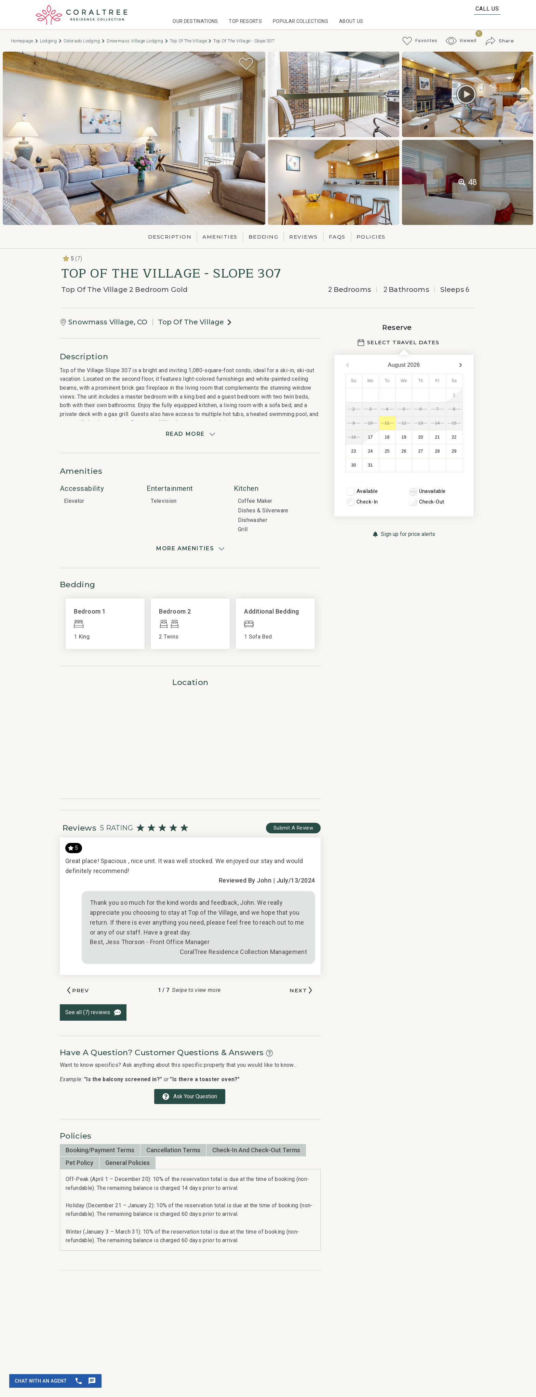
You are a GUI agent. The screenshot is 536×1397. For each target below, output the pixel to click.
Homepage (25, 40)
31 (370, 465)
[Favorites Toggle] (419, 41)
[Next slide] (301, 990)
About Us (351, 21)
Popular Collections (300, 21)
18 (387, 437)
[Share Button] (500, 41)
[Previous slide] (77, 990)
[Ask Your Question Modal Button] (189, 1096)
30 (353, 465)
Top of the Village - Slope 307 (243, 40)
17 (370, 437)
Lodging (51, 40)
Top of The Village (191, 40)
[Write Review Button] (293, 828)
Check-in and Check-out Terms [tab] (256, 1150)
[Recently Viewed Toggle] (461, 41)
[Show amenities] (190, 548)
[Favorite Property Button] (246, 64)
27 (420, 451)
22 (454, 437)
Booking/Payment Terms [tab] (100, 1150)
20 (420, 437)
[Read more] (190, 434)
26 (404, 451)
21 (437, 437)
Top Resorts (245, 21)
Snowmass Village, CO (107, 322)
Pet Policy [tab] (79, 1162)
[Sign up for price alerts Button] (403, 534)
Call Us (487, 8)
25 (387, 451)
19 (404, 437)
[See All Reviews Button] (93, 1012)
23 (353, 451)
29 (454, 451)
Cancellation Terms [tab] (173, 1150)
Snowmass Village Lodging (138, 40)
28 (437, 451)
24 (370, 451)
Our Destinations (195, 21)
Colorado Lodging (85, 40)
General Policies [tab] (127, 1162)
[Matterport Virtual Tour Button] (466, 94)
